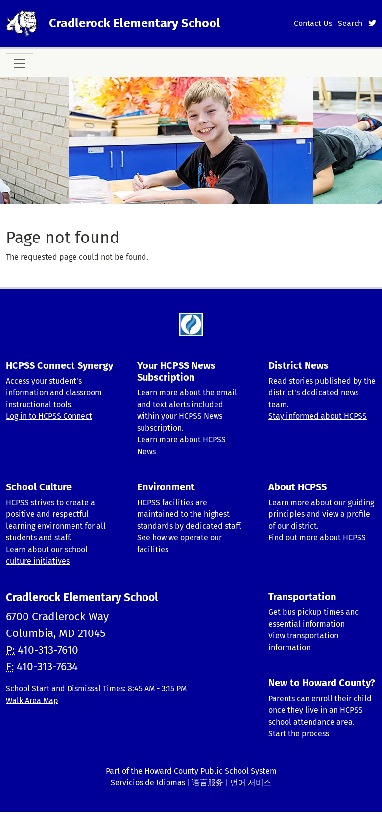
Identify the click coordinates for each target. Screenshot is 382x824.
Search (350, 23)
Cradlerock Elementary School (134, 23)
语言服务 (207, 782)
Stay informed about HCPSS (317, 416)
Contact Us (313, 23)
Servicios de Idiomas (148, 782)
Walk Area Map (32, 700)
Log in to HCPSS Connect (49, 416)
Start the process (298, 733)
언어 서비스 (250, 782)
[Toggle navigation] (19, 63)
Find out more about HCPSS (317, 537)
